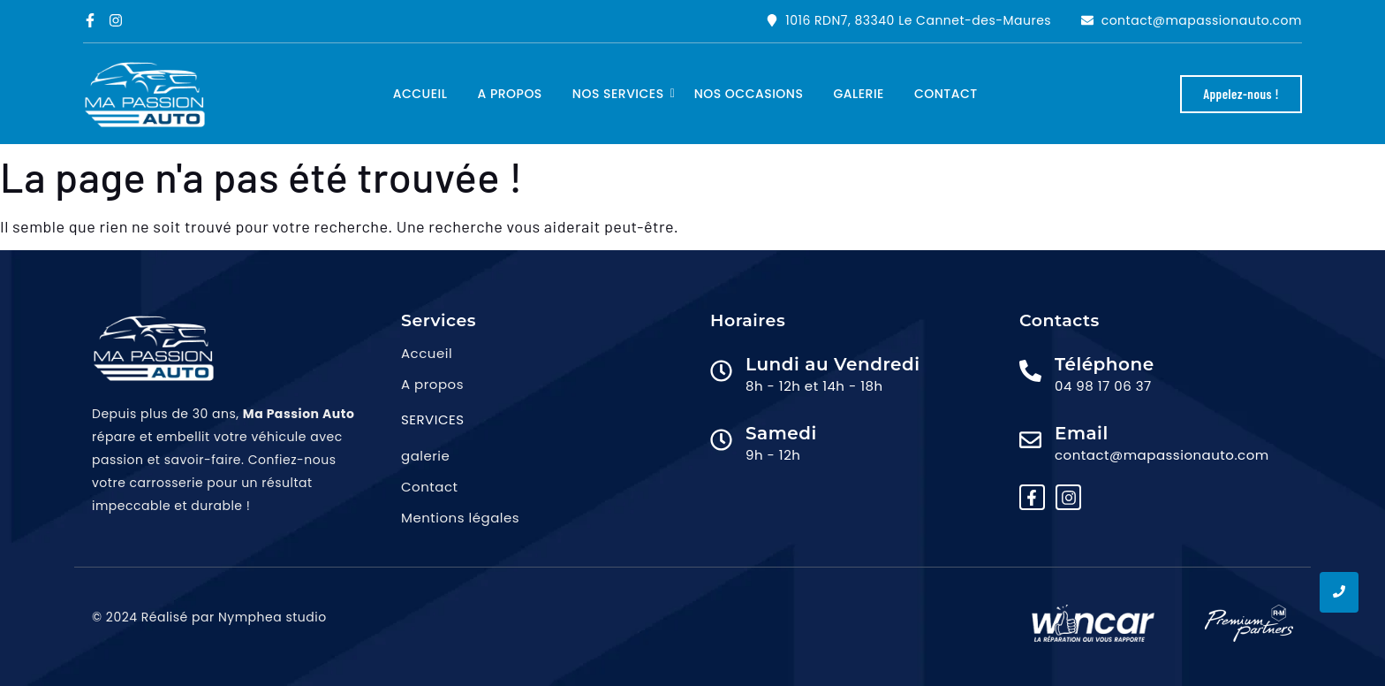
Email (1082, 433)
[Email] (1030, 441)
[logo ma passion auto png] (145, 94)
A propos (510, 94)
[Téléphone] (1030, 372)
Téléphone (1104, 364)
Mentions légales (460, 517)
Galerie (858, 94)
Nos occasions (749, 94)
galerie (425, 455)
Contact (946, 94)
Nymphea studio (272, 617)
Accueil (420, 94)
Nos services (621, 94)
